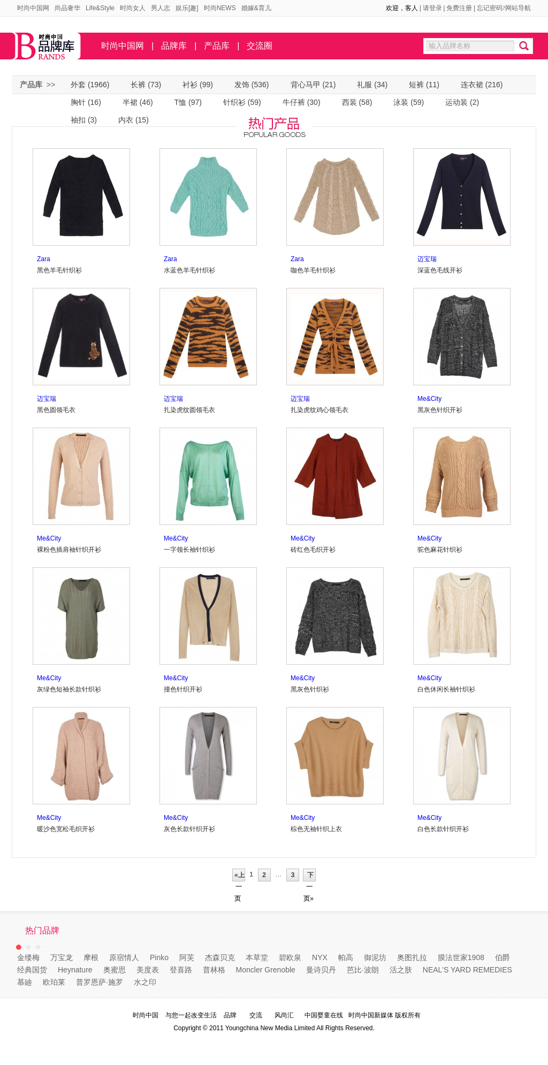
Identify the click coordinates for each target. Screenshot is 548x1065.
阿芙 (186, 957)
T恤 (180, 102)
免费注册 (459, 8)
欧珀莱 (54, 982)
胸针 (78, 102)
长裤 (138, 84)
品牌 (230, 1015)
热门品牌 (42, 930)
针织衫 (234, 102)
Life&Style (100, 8)
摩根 (90, 957)
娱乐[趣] (187, 8)
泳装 (400, 102)
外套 (78, 84)
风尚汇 (284, 1015)
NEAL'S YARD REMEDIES (467, 969)
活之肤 (401, 969)
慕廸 (24, 982)
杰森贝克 (220, 957)
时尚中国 (145, 1015)
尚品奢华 (67, 8)
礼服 (364, 84)
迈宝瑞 (427, 259)
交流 (255, 1015)
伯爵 (502, 957)
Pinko (159, 957)
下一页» (309, 876)
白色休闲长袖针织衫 (446, 689)
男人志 (160, 8)
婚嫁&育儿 (256, 8)
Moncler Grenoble (265, 969)
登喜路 (181, 969)
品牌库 (174, 45)
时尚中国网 (33, 8)
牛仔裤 (294, 102)
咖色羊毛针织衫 (313, 270)
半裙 (130, 102)
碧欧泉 (290, 957)
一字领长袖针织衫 (189, 549)
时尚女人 (133, 8)
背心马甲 (306, 84)
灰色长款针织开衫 (189, 829)
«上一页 (239, 876)
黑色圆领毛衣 (56, 410)
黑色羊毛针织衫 (59, 270)
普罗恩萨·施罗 (99, 982)
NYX (320, 957)
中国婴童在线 (324, 1015)
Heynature (75, 969)
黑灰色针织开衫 (439, 410)
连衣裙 (472, 84)
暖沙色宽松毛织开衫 (66, 829)
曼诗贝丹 (321, 969)
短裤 (416, 84)
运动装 (456, 102)
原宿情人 (124, 957)
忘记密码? (491, 8)
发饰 (241, 84)
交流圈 (259, 45)
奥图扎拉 (412, 957)
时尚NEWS (220, 8)
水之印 (145, 982)
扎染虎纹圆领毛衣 (189, 410)
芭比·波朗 (363, 969)
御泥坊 (375, 957)
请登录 (432, 8)
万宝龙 (61, 957)
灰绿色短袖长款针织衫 (69, 689)
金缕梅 (28, 957)
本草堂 (257, 957)
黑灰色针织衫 (310, 689)
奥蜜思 (114, 969)
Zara (43, 259)
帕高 (345, 957)
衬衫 (189, 84)
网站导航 (518, 8)
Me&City (429, 398)
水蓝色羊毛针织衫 (189, 270)
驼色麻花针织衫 (439, 549)
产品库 (217, 45)
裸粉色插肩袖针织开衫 (69, 549)
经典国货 (32, 969)
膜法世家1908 (461, 957)
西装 (349, 102)
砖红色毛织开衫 (313, 549)
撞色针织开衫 (183, 689)
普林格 (214, 969)
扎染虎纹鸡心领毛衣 (319, 410)
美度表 (147, 969)
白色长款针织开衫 (443, 829)
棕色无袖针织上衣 (316, 829)
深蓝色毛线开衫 (439, 270)
